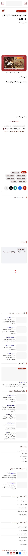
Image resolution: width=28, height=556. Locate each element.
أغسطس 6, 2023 (10, 337)
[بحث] (2, 3)
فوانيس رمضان (22, 181)
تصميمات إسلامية (21, 11)
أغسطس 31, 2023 (10, 345)
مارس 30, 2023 (10, 327)
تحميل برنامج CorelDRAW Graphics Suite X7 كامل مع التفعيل (8, 331)
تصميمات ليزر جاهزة (21, 178)
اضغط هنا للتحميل (14, 121)
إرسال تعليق (21, 249)
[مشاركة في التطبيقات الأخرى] (6, 188)
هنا (5, 131)
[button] (20, 188)
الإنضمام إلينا (23, 456)
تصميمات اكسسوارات (21, 175)
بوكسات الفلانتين (22, 527)
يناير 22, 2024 (22, 382)
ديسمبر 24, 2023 (10, 433)
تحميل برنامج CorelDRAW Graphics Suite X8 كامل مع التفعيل (8, 322)
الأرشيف (24, 453)
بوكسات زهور (22, 530)
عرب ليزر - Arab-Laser (7, 550)
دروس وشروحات (22, 515)
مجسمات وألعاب (22, 541)
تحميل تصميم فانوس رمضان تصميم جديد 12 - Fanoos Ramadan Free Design (15, 385)
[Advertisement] (14, 40)
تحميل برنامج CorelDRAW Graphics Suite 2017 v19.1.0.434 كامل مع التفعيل (9, 357)
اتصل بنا (24, 458)
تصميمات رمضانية (10, 175)
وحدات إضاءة (13, 181)
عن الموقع (23, 461)
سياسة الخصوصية (21, 451)
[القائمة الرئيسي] (25, 3)
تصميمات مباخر (22, 508)
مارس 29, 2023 (10, 318)
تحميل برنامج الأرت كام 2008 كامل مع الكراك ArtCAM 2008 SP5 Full (9, 437)
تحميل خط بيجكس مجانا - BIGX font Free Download (9, 340)
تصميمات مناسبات (10, 178)
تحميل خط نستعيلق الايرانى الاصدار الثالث (8, 348)
